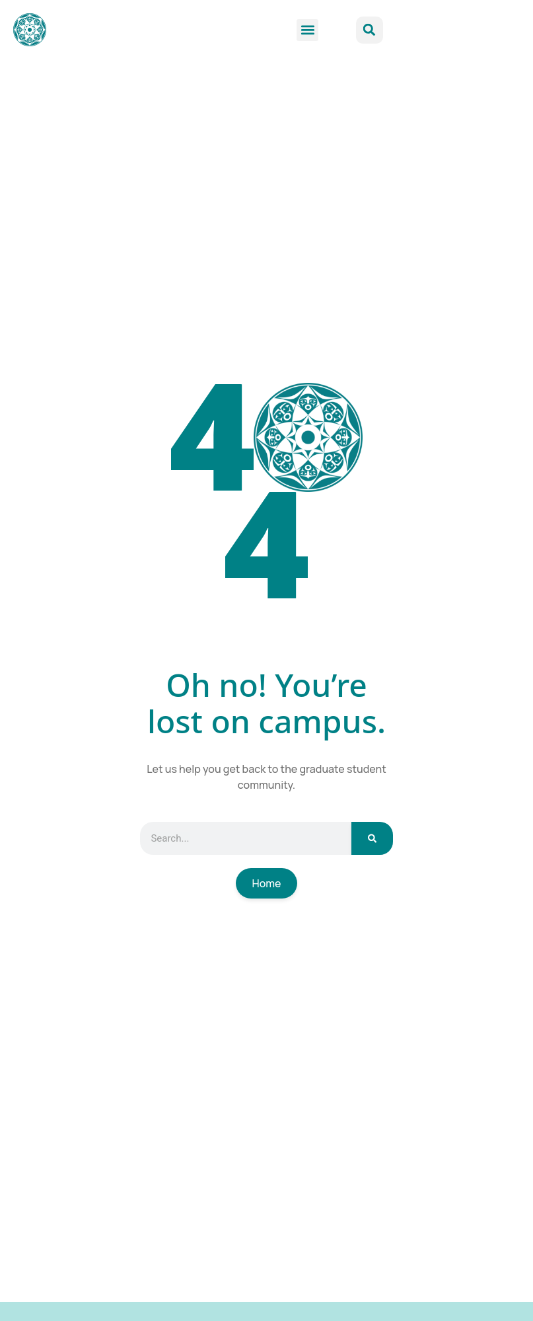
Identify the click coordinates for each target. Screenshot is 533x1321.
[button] (307, 30)
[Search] (372, 838)
